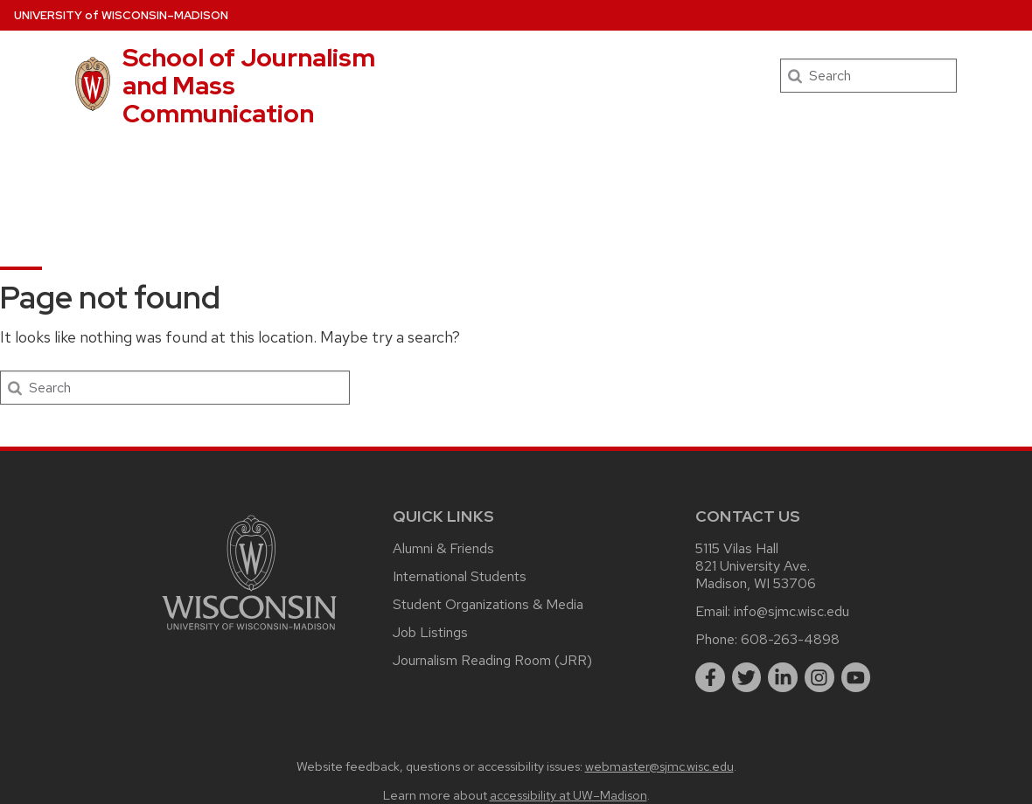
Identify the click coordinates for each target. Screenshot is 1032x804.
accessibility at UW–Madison (568, 795)
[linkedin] (783, 677)
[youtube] (856, 677)
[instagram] (819, 677)
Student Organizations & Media (488, 604)
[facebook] (710, 677)
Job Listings (430, 632)
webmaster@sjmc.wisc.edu (659, 766)
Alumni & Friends (443, 548)
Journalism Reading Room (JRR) (492, 660)
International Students (459, 576)
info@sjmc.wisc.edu (791, 611)
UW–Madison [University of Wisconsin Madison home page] (121, 15)
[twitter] (747, 677)
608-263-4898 (790, 639)
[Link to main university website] (249, 633)
